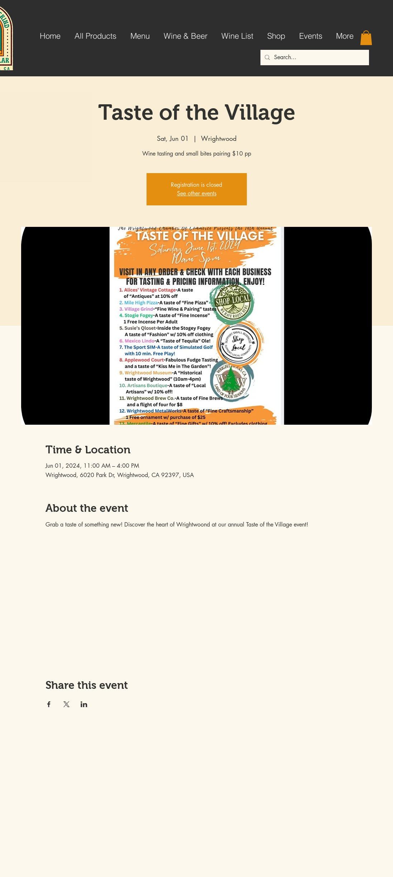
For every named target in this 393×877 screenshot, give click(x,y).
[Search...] (314, 57)
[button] (366, 37)
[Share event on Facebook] (48, 704)
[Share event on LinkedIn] (84, 704)
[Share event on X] (66, 704)
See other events (196, 193)
